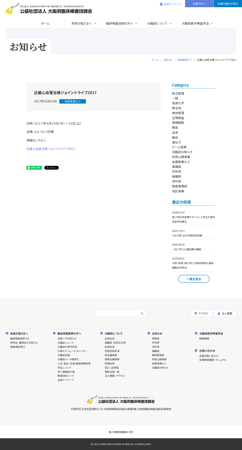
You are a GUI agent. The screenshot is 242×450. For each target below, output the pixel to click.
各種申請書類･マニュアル (212, 360)
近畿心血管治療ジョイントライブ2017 (50, 148)
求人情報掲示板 (66, 372)
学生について (64, 367)
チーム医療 (179, 147)
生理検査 (178, 117)
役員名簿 (110, 347)
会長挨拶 (110, 338)
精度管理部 (179, 186)
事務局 (176, 166)
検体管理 (178, 113)
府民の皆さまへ (82, 23)
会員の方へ (199, 3)
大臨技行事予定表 (67, 347)
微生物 (176, 108)
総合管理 (178, 93)
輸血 (175, 137)
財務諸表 (110, 363)
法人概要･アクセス (115, 375)
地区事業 (178, 191)
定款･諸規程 (111, 367)
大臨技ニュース (65, 342)
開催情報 (204, 338)
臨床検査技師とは (19, 338)
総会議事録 (111, 355)
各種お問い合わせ (209, 356)
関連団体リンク (65, 375)
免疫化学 (178, 103)
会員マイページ (173, 4)
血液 (175, 132)
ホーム (45, 23)
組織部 (176, 176)
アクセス (201, 313)
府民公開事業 (181, 156)
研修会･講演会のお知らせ (24, 342)
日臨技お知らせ (182, 152)
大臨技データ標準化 (68, 359)
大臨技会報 (63, 355)
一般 (175, 98)
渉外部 (176, 181)
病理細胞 (178, 122)
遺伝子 (176, 142)
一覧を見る (193, 279)
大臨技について (157, 23)
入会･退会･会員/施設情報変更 (74, 363)
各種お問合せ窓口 (227, 3)
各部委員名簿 (112, 351)
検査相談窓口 (17, 347)
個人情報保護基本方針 (121, 432)
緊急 (175, 127)
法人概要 (225, 313)
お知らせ (157, 333)
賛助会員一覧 (112, 372)
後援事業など (73, 101)
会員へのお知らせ (67, 338)
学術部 (176, 171)
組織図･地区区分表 (115, 342)
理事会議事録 (112, 359)
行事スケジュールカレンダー (72, 351)
